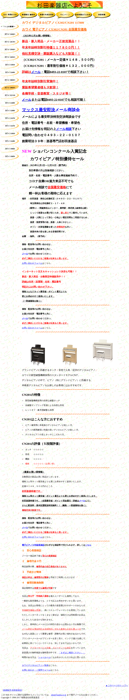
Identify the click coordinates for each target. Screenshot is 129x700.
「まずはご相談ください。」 (72, 653)
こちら (88, 545)
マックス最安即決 (38, 109)
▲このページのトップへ (117, 685)
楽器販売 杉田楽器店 (12, 690)
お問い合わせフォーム (32, 263)
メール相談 (64, 129)
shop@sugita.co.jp (58, 695)
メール (36, 72)
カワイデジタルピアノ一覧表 (35, 665)
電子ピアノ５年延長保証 (33, 545)
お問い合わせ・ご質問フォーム (36, 670)
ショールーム (44, 657)
